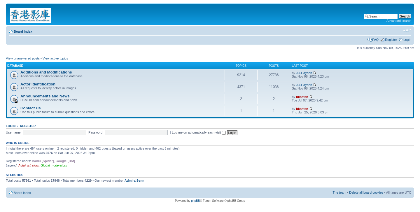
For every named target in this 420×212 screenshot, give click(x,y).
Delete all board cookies (366, 192)
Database (15, 65)
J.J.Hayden (304, 73)
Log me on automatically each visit (198, 132)
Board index (23, 31)
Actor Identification (37, 84)
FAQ (375, 39)
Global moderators (54, 165)
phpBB (195, 200)
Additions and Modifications (46, 72)
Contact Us (30, 108)
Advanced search (398, 20)
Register (391, 39)
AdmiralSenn (134, 180)
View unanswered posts (23, 58)
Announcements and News (45, 96)
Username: (14, 132)
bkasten (302, 97)
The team (339, 192)
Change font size (407, 30)
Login (407, 39)
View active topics (55, 58)
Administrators (28, 165)
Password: (95, 132)
